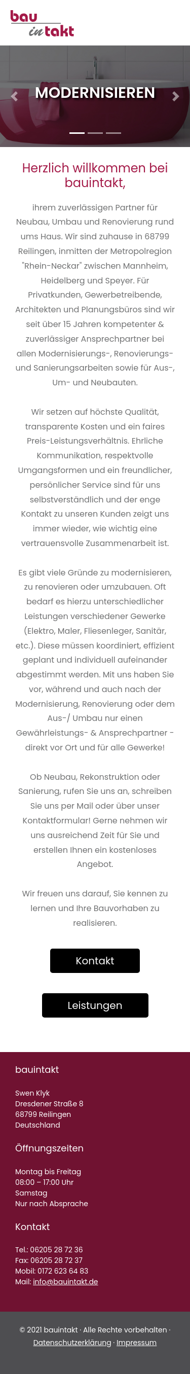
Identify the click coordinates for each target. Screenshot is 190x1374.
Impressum (137, 1342)
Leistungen (95, 1005)
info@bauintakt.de (65, 1282)
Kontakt (95, 961)
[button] (14, 96)
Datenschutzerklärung (72, 1342)
